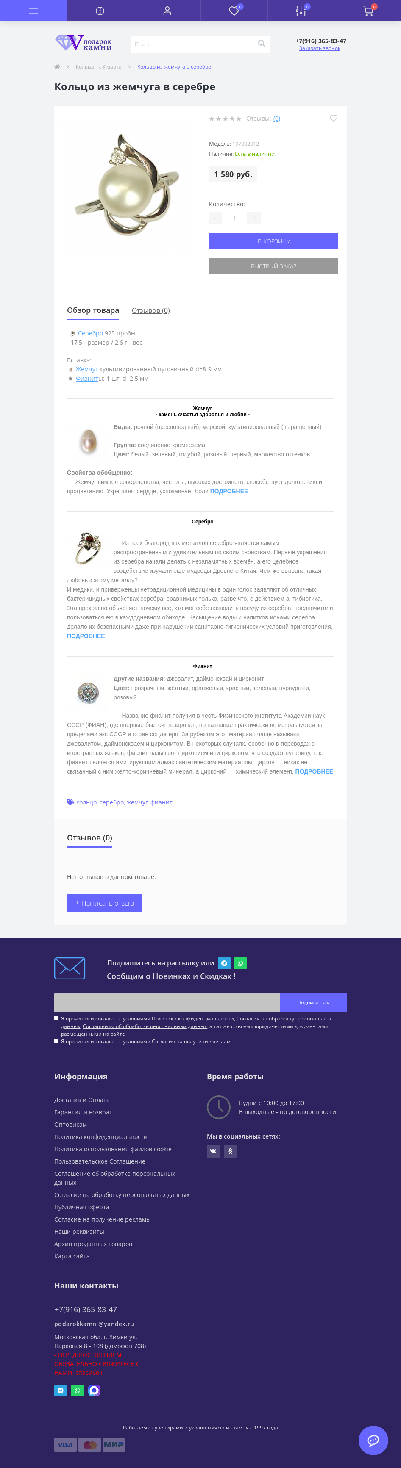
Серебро (90, 333)
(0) (276, 118)
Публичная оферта (81, 1207)
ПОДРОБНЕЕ (229, 491)
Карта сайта (72, 1256)
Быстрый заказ (274, 266)
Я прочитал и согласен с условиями (147, 1041)
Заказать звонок (319, 48)
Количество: (227, 204)
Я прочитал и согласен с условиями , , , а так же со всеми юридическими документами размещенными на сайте (196, 1026)
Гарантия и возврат (83, 1112)
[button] (167, 10)
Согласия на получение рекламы (193, 1041)
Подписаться (313, 1002)
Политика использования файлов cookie (113, 1149)
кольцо (86, 802)
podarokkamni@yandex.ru (94, 1324)
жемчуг (137, 802)
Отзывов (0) (151, 310)
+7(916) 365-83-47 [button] (86, 1309)
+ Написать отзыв (104, 903)
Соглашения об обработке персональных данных (145, 1026)
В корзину (274, 241)
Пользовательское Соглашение (99, 1161)
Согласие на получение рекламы (102, 1219)
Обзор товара (93, 310)
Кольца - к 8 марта (99, 66)
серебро (112, 802)
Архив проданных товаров (93, 1244)
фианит (161, 802)
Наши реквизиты (79, 1231)
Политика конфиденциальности (101, 1137)
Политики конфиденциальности (193, 1018)
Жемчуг (87, 369)
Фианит (87, 378)
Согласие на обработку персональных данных (121, 1195)
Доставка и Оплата (82, 1100)
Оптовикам (70, 1124)
